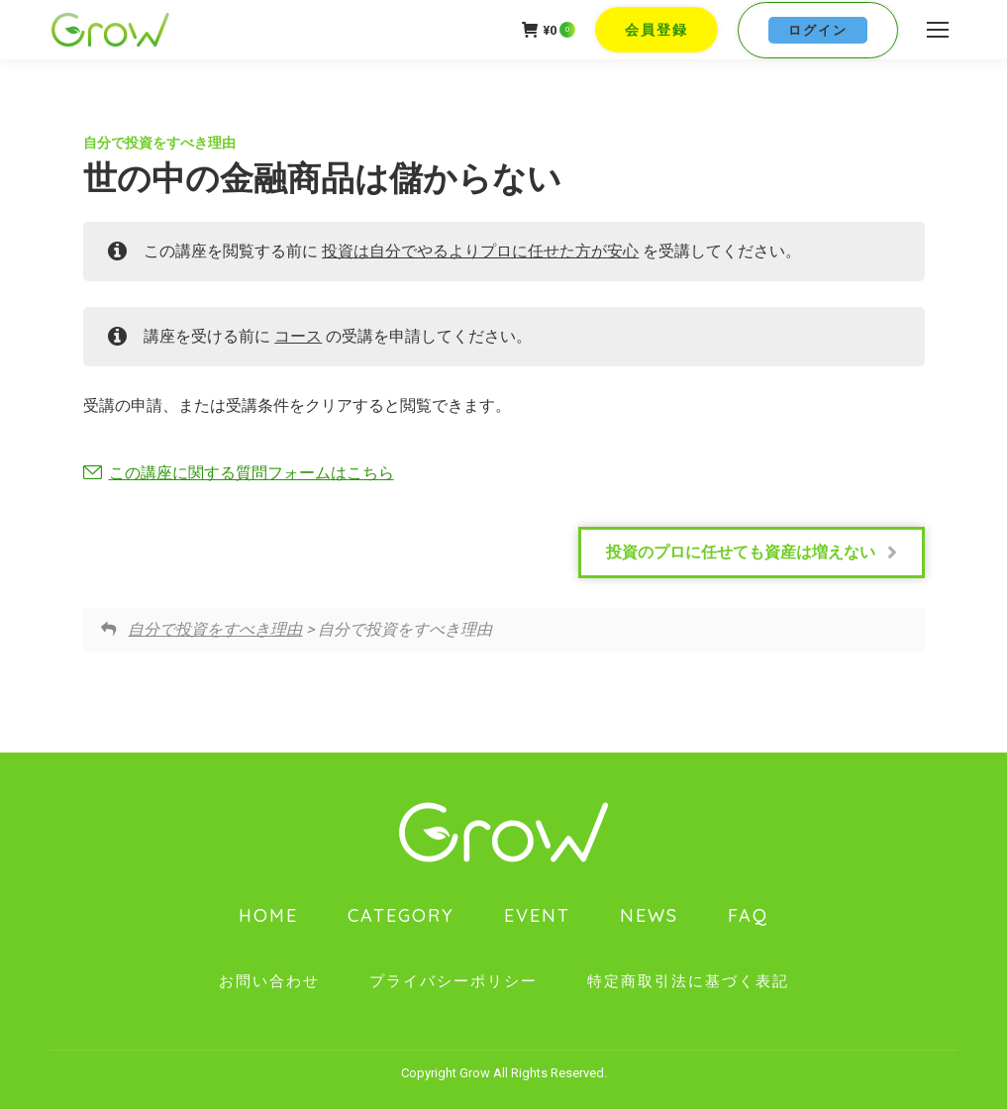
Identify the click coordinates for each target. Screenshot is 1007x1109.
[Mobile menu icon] (937, 30)
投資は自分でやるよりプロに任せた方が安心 (480, 251)
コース (298, 336)
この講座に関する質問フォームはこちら (251, 472)
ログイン (818, 30)
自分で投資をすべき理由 (159, 143)
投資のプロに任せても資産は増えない (751, 552)
